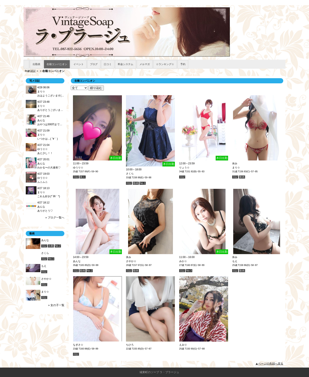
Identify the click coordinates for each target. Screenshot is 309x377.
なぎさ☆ (78, 344)
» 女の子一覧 (56, 305)
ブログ (94, 64)
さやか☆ (131, 261)
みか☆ (183, 261)
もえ (234, 261)
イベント (78, 64)
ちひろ (130, 344)
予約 (182, 64)
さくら (130, 173)
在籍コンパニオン (57, 64)
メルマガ (144, 64)
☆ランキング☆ (165, 64)
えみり (183, 344)
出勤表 (36, 64)
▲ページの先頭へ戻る (269, 363)
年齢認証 (30, 71)
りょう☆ (184, 167)
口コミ (108, 64)
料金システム (125, 64)
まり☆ (236, 167)
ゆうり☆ (78, 167)
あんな (77, 261)
